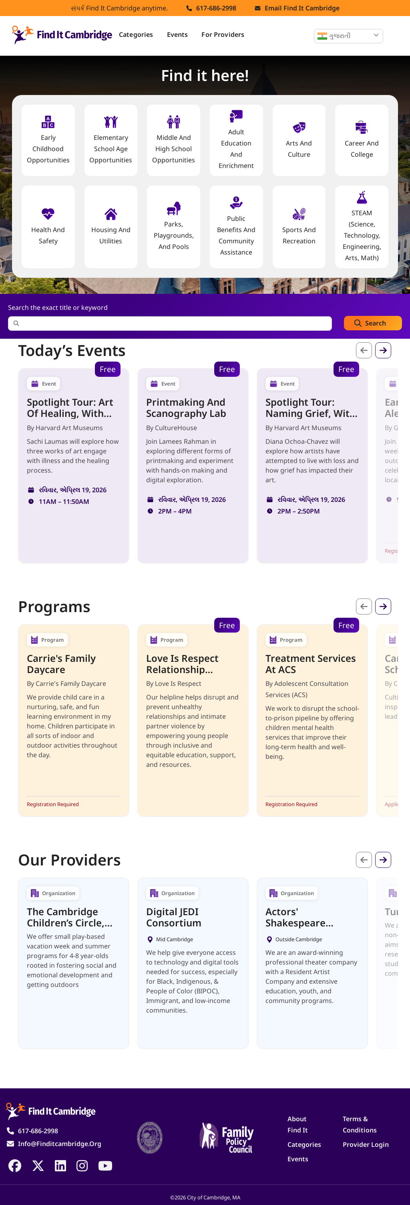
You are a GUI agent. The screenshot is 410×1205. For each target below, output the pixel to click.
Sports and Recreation (299, 226)
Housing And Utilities (111, 226)
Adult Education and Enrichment (236, 139)
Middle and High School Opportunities (173, 139)
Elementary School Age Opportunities (110, 139)
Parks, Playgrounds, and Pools (174, 226)
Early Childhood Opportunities (48, 139)
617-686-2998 (216, 8)
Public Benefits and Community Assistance (236, 226)
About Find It (297, 1124)
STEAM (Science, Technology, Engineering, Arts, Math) (362, 226)
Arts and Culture (299, 140)
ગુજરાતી (334, 36)
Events (177, 34)
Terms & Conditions (360, 1124)
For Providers (222, 34)
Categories (136, 34)
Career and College (362, 140)
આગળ (383, 350)
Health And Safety (48, 226)
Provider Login (366, 1144)
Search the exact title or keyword (58, 307)
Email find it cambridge (302, 8)
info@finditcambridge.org (59, 1143)
